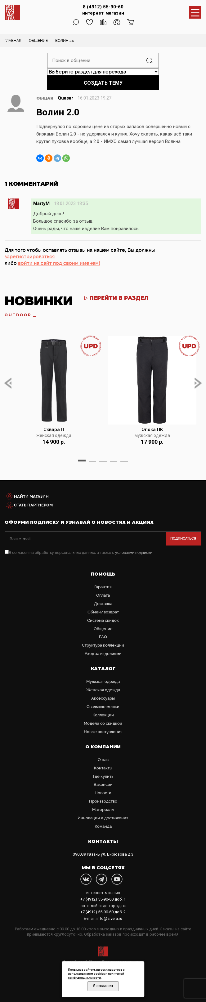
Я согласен (103, 986)
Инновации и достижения (103, 818)
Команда (103, 826)
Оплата (103, 595)
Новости (103, 792)
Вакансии (103, 784)
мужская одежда (152, 435)
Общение (103, 628)
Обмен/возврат (103, 612)
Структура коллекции (103, 645)
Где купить (103, 776)
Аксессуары (103, 698)
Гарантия (103, 587)
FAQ (103, 637)
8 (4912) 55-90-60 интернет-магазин (103, 10)
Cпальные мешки (103, 706)
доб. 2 (103, 912)
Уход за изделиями (103, 653)
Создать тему (103, 83)
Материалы (103, 809)
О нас (103, 759)
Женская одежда (103, 690)
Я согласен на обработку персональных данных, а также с (78, 552)
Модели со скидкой (103, 723)
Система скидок (103, 620)
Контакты (103, 768)
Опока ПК (152, 429)
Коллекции (103, 715)
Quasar (65, 98)
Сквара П (53, 429)
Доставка (103, 603)
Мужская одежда (103, 681)
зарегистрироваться (30, 257)
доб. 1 (103, 899)
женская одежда (53, 435)
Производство (103, 801)
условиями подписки (133, 552)
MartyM (41, 203)
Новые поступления (103, 731)
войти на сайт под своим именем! (59, 263)
